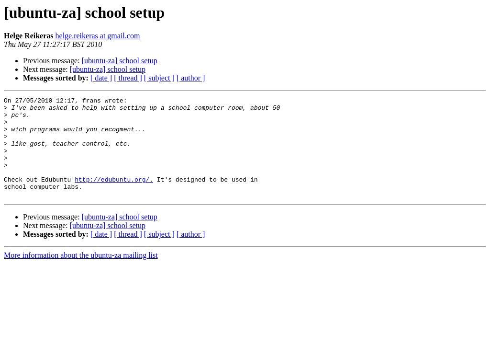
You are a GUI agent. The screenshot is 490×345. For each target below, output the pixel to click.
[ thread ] (128, 78)
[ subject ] (159, 78)
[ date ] (101, 78)
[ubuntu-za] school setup (119, 61)
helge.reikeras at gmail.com (98, 36)
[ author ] (191, 78)
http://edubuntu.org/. (114, 196)
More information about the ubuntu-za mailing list (81, 275)
